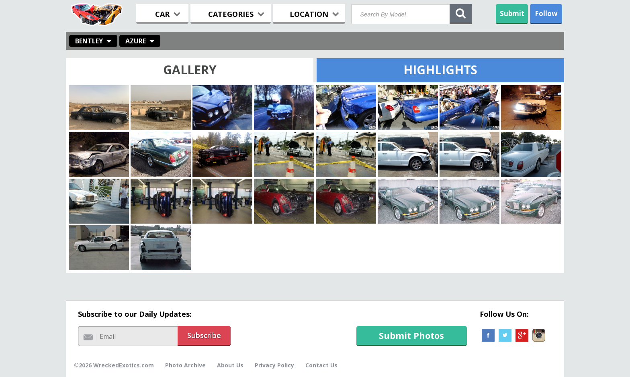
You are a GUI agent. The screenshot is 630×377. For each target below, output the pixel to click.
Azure (135, 41)
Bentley (89, 41)
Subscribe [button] (204, 335)
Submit (512, 13)
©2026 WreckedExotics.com (114, 365)
